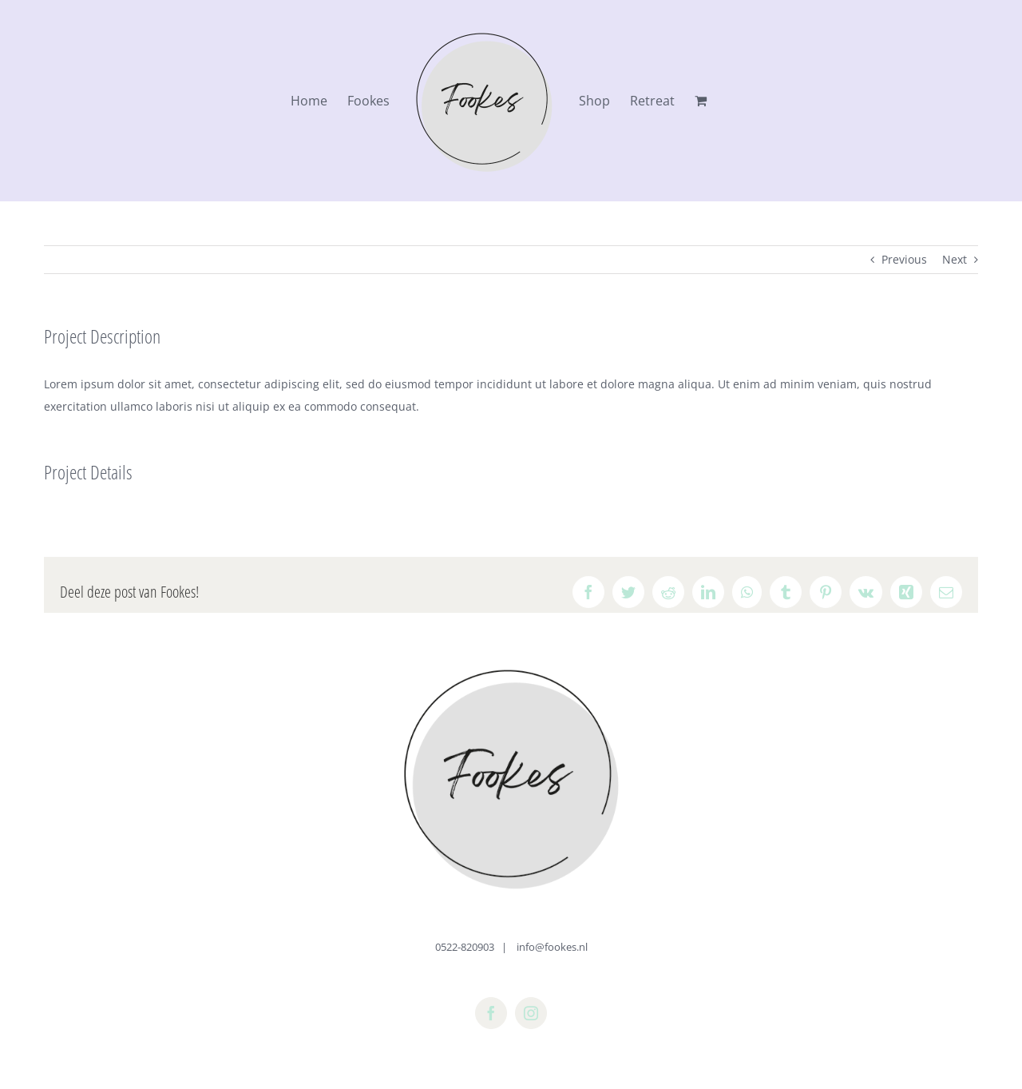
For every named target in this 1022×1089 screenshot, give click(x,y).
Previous (904, 259)
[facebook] (491, 1013)
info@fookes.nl (551, 947)
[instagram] (531, 1013)
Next (954, 259)
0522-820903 (464, 947)
